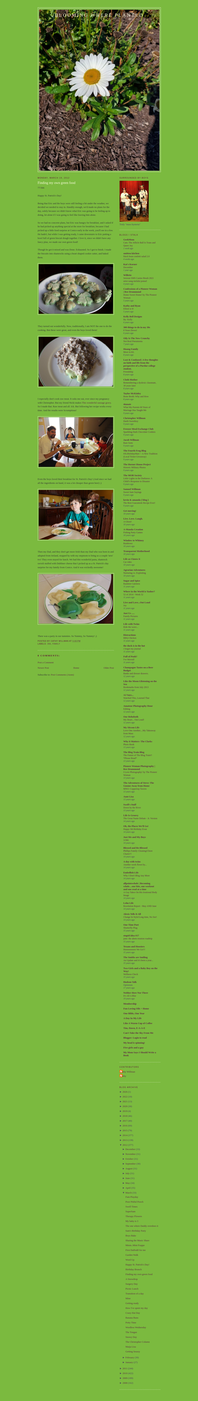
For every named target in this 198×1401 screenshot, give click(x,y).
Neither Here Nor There (135, 992)
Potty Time (130, 1322)
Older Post (109, 667)
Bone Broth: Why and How (136, 396)
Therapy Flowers (133, 1216)
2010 (125, 1373)
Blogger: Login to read (135, 1037)
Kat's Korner (130, 264)
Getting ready (132, 1303)
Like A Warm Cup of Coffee (137, 1023)
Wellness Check (130, 974)
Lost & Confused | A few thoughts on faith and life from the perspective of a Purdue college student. (140, 364)
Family (56, 644)
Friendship (128, 371)
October (129, 1158)
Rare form (128, 443)
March (128, 1192)
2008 (125, 1382)
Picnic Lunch (131, 1288)
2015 (125, 1130)
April (128, 1187)
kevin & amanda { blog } (136, 499)
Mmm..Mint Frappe (135, 1245)
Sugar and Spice (131, 580)
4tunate (127, 404)
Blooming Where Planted (99, 15)
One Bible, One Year (134, 1013)
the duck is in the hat (134, 645)
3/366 (126, 840)
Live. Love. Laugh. (133, 518)
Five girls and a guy (133, 1047)
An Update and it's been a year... (138, 960)
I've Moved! (129, 659)
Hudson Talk (130, 982)
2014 (125, 1135)
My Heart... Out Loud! (133, 719)
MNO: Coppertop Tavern (135, 789)
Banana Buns (131, 1317)
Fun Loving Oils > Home (136, 1008)
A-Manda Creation (133, 529)
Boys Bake (130, 1235)
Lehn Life (128, 903)
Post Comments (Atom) (62, 674)
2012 (125, 1145)
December (128, 267)
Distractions (129, 635)
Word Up (129, 1259)
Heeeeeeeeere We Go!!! (134, 949)
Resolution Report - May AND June (140, 906)
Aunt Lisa (128, 796)
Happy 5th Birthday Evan (135, 829)
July (127, 1173)
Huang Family (130, 349)
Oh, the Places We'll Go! (136, 826)
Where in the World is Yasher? (139, 591)
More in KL (128, 352)
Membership (130, 1003)
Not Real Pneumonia (133, 341)
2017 (125, 1120)
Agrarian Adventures (134, 570)
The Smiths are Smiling (135, 957)
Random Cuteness (131, 583)
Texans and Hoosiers (134, 946)
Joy (125, 605)
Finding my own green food (56, 183)
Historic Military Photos (134, 467)
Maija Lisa (130, 1346)
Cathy (123, 1076)
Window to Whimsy (133, 540)
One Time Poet (131, 924)
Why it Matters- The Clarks (137, 741)
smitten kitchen (131, 253)
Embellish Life (131, 872)
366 (49, 644)
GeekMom (128, 239)
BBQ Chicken (129, 638)
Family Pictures (130, 616)
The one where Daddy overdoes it (141, 1226)
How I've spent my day (136, 1308)
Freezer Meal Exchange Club (138, 428)
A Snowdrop (131, 1279)
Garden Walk (131, 1254)
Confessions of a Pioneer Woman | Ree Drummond (140, 290)
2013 (125, 1140)
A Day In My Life (132, 1018)
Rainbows (128, 543)
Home (76, 667)
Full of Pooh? (130, 656)
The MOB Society (132, 475)
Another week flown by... (135, 864)
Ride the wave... (130, 627)
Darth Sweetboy (130, 421)
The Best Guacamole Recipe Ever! (139, 503)
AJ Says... (128, 695)
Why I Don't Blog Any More (136, 875)
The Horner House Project (137, 464)
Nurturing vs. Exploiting (134, 573)
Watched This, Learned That (136, 698)
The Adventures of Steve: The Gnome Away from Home (138, 784)
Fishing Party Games (133, 532)
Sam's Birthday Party (135, 1230)
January (129, 1362)
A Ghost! (127, 521)
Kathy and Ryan (131, 305)
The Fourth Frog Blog (134, 450)
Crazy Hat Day (132, 1312)
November (130, 1154)
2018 (125, 1116)
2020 (125, 1106)
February (129, 1357)
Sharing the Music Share (137, 1240)
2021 (125, 1101)
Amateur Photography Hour (138, 705)
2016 (125, 1125)
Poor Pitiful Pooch (134, 1201)
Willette (127, 275)
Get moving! (129, 510)
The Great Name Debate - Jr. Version (140, 818)
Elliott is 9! (128, 308)
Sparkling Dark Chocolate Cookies (139, 432)
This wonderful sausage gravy (96, 402)
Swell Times (131, 1206)
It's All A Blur (129, 996)
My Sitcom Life (131, 727)
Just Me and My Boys (134, 837)
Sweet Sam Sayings (132, 492)
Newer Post (43, 667)
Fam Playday (131, 1197)
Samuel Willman (132, 489)
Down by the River (132, 807)
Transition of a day (134, 1293)
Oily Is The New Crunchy (136, 338)
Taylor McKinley (132, 393)
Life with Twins (131, 624)
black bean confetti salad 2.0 (136, 256)
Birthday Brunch (133, 1269)
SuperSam (130, 1211)
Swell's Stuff (129, 804)
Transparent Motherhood (136, 551)
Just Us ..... (129, 613)
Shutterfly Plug (130, 928)
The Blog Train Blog (133, 752)
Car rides (127, 562)
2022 (125, 1096)
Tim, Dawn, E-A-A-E (134, 1028)
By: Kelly (127, 319)
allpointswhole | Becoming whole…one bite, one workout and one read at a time (138, 886)
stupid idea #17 (131, 935)
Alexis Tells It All (132, 914)
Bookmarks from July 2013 (136, 687)
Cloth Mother (130, 379)
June (127, 1178)
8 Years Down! (130, 330)
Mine (128, 1298)
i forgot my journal (132, 648)
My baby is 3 (131, 1221)
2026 (125, 1091)
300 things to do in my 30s (136, 327)
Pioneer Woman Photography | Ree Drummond (139, 767)
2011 (125, 1368)
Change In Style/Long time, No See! (140, 917)
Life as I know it (131, 559)
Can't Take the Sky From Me (138, 1032)
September (130, 1163)
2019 (125, 1111)
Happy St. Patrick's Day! (137, 1264)
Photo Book (128, 744)
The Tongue (131, 1332)
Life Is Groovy (131, 815)
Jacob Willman (131, 439)
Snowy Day (131, 1337)
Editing (126, 709)
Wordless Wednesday (135, 1327)
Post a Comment (46, 662)
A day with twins (132, 861)
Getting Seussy (132, 1351)
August (129, 1168)
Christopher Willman (134, 418)
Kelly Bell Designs (132, 316)
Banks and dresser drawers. (136, 673)
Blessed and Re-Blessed (135, 847)
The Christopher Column (137, 1341)
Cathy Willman (127, 1071)
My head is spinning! (134, 1042)
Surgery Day (131, 1283)
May (127, 1183)
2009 (125, 1378)
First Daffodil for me (135, 1250)
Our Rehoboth (130, 716)
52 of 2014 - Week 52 (133, 594)
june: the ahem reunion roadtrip (137, 938)
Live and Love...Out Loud (136, 602)
